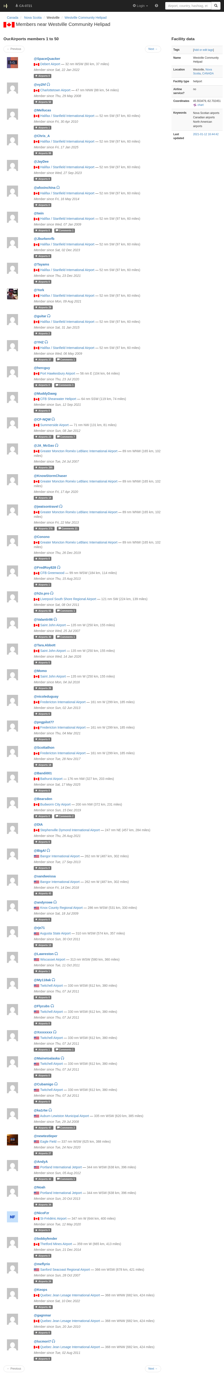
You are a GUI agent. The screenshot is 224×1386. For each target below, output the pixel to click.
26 (43, 688)
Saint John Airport (53, 625)
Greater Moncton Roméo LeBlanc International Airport (78, 451)
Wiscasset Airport (52, 959)
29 (43, 307)
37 (43, 359)
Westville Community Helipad (85, 17)
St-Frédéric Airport (53, 1218)
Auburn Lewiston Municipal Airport (64, 1116)
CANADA (208, 73)
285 (43, 467)
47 (43, 1127)
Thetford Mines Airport (56, 1244)
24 (43, 1281)
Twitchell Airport (51, 985)
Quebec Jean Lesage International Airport (70, 1295)
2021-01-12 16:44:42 (205, 134)
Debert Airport (50, 64)
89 (43, 153)
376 (44, 528)
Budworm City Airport (55, 804)
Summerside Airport (54, 425)
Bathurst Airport (51, 779)
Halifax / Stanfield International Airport (67, 116)
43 (43, 893)
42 (43, 1179)
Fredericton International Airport (63, 702)
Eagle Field (48, 1141)
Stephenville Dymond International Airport (70, 830)
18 (43, 764)
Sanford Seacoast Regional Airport (65, 1269)
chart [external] (198, 105)
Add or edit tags (203, 50)
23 (43, 436)
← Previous (14, 1368)
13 (43, 945)
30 (43, 636)
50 (43, 102)
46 (43, 1307)
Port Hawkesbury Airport (57, 373)
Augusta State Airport (55, 933)
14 (43, 497)
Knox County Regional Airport (61, 908)
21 (68, 528)
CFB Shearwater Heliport (58, 399)
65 (43, 610)
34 (43, 1204)
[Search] (216, 6)
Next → (153, 1368)
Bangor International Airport (60, 856)
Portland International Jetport (61, 1167)
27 (43, 1153)
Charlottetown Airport (55, 90)
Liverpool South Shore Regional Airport (68, 599)
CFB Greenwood (52, 573)
